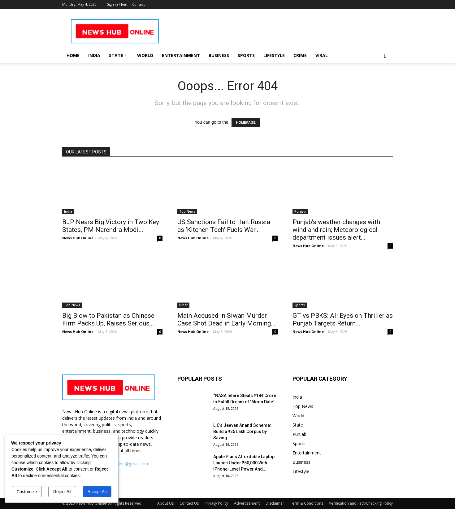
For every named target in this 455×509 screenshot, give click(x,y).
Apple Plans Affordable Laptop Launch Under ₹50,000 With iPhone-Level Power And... (244, 462)
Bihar (183, 305)
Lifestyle (274, 55)
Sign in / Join (117, 4)
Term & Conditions (306, 503)
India (94, 55)
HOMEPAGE (246, 122)
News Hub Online (77, 238)
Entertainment (181, 55)
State (117, 55)
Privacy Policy (216, 503)
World (145, 55)
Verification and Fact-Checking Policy (361, 503)
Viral (321, 55)
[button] (385, 56)
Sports (246, 55)
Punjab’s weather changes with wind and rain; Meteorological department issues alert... (336, 229)
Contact (138, 4)
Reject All (62, 491)
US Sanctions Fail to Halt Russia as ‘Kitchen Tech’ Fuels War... (223, 225)
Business (219, 55)
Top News (187, 211)
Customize (26, 491)
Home (73, 55)
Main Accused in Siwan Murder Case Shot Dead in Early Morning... (226, 319)
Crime (300, 55)
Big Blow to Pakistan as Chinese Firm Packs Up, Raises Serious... (108, 319)
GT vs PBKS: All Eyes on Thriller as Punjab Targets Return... (342, 319)
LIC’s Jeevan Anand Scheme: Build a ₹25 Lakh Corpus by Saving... (242, 431)
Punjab (300, 211)
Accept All (97, 491)
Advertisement (247, 503)
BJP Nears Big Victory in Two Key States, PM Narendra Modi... (110, 225)
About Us (165, 503)
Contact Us (189, 503)
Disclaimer (275, 503)
